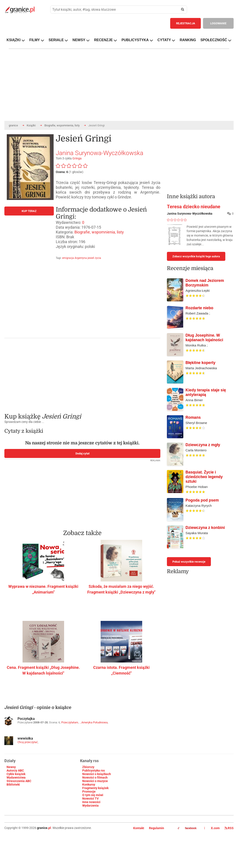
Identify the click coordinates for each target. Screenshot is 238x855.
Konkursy (88, 784)
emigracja (68, 258)
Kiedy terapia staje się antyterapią (206, 392)
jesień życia (94, 258)
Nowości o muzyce (95, 781)
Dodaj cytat (82, 453)
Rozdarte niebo (199, 308)
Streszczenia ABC (19, 781)
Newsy (11, 767)
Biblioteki (13, 784)
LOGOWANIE (218, 23)
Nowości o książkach (96, 774)
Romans (193, 417)
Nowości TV (90, 798)
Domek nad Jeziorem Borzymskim (205, 282)
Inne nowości (91, 802)
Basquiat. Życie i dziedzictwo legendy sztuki (204, 477)
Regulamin (156, 828)
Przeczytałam (69, 722)
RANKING (188, 40)
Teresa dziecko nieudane (193, 206)
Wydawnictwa (16, 777)
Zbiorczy (88, 767)
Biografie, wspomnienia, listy (62, 125)
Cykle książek (16, 774)
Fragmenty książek (95, 788)
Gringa (77, 158)
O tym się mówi (92, 795)
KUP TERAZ (29, 211)
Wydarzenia (90, 805)
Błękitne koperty (200, 362)
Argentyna (81, 258)
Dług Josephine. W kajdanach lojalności (204, 337)
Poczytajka (26, 719)
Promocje (89, 791)
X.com (212, 828)
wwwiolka (25, 738)
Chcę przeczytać (28, 742)
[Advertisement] (93, 372)
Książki (31, 125)
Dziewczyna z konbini (205, 527)
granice (13, 125)
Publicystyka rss (93, 770)
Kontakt (138, 828)
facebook (187, 828)
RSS (229, 828)
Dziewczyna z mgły (203, 445)
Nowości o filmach (95, 777)
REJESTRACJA (185, 23)
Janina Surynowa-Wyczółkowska (99, 153)
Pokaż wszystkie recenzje (188, 561)
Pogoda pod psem (202, 500)
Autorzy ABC (15, 770)
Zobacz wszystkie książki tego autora (196, 256)
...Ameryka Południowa (93, 722)
